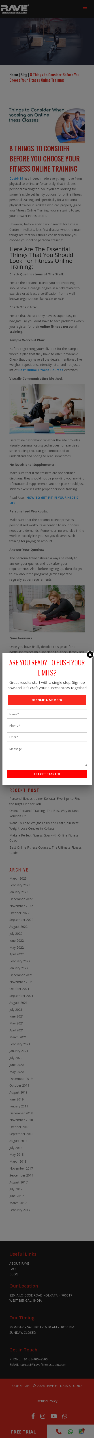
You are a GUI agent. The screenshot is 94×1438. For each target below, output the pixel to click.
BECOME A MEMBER (47, 700)
